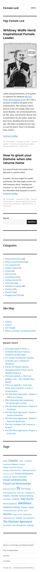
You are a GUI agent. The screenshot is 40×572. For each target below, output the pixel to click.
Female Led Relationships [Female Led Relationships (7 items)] (17, 483)
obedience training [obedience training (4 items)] (11, 507)
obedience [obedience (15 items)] (24, 503)
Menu (33, 8)
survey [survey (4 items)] (19, 518)
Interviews (9, 283)
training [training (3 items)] (30, 525)
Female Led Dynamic (13, 204)
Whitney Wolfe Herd (10, 146)
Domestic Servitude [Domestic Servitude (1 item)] (8, 474)
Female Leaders (11, 268)
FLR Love (9, 274)
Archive (8, 322)
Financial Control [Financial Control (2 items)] (9, 489)
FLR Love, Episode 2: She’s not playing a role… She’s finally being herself (19, 379)
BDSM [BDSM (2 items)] (5, 461)
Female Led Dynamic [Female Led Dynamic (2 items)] (19, 477)
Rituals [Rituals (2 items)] (20, 511)
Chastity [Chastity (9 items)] (13, 460)
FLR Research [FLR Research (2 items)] (30, 493)
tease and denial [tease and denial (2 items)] (28, 518)
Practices (9, 289)
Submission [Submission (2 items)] (27, 514)
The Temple (10, 328)
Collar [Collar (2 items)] (21, 461)
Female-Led (10, 8)
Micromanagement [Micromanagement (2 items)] (10, 504)
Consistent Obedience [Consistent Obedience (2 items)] (10, 464)
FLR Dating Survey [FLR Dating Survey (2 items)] (9, 493)
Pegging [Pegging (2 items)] (31, 507)
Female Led (15, 144)
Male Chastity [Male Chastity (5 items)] (27, 499)
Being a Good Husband (14, 262)
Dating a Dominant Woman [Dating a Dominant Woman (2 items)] (13, 467)
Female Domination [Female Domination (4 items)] (24, 473)
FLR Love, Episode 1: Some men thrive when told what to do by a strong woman (19, 388)
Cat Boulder (10, 142)
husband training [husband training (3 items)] (26, 496)
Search (6, 218)
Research (9, 292)
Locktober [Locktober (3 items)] (16, 499)
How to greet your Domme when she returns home (17, 159)
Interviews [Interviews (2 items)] (7, 499)
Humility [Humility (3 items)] (14, 496)
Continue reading (10, 136)
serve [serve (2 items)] (26, 511)
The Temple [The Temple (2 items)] (7, 525)
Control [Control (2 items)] (22, 464)
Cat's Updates (11, 265)
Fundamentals (11, 277)
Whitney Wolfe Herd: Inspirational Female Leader (19, 34)
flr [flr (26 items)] (18, 488)
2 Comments (23, 146)
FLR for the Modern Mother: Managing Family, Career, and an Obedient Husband (19, 370)
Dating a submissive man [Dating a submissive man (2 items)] (12, 470)
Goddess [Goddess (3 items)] (6, 496)
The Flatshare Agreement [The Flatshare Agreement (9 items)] (17, 521)
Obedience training (13, 286)
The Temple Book (10, 550)
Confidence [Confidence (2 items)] (28, 461)
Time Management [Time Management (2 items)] (19, 525)
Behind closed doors (23, 201)
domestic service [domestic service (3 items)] (29, 470)
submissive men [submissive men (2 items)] (9, 518)
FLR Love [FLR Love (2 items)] (20, 493)
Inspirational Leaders (27, 144)
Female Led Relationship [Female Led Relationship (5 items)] (15, 480)
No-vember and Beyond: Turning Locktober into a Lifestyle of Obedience (19, 361)
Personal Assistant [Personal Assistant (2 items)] (10, 511)
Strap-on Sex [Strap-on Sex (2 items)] (17, 514)
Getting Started (11, 280)
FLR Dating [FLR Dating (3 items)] (26, 489)
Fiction (8, 271)
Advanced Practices (13, 259)
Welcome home (27, 204)
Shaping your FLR (12, 295)
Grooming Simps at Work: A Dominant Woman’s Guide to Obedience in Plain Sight (17, 352)
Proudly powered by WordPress (23, 568)
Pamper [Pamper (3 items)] (24, 507)
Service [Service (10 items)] (7, 514)
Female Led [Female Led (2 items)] (7, 477)
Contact (8, 325)
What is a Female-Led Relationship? (20, 331)
